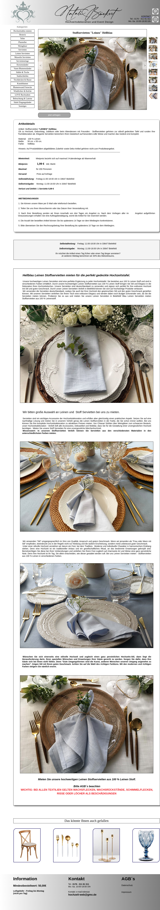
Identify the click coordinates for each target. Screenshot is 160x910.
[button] (40, 65)
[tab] (153, 40)
